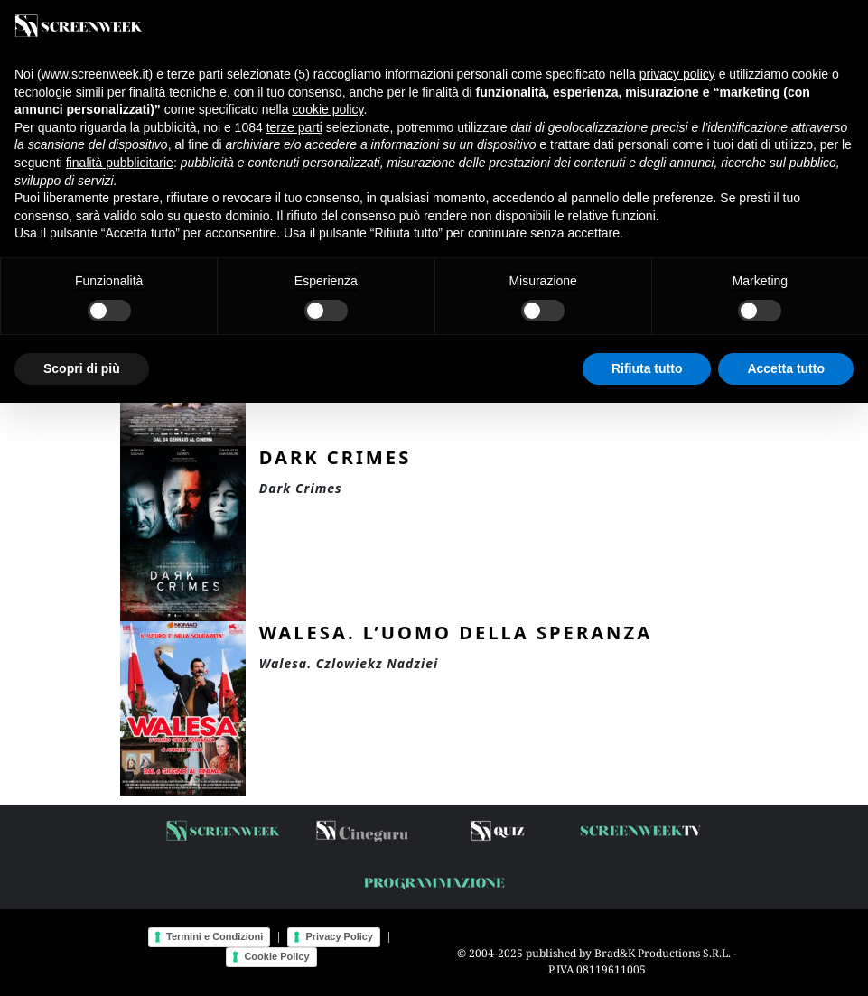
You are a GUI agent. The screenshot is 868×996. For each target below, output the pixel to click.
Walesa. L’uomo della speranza (455, 632)
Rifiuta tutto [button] (647, 368)
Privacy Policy (339, 936)
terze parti (294, 127)
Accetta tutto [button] (786, 368)
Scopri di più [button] (81, 368)
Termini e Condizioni (214, 936)
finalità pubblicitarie (119, 162)
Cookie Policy (276, 956)
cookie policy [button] (327, 109)
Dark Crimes (335, 457)
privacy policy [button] (677, 74)
